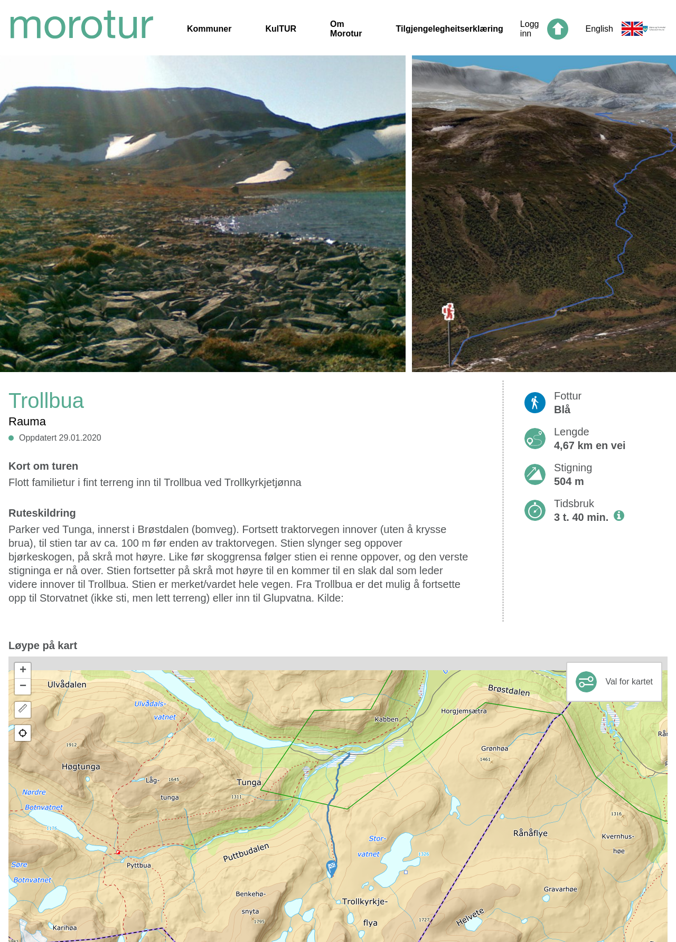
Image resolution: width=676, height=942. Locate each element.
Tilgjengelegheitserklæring (449, 28)
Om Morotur (346, 29)
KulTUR (280, 28)
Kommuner (209, 28)
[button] (331, 868)
